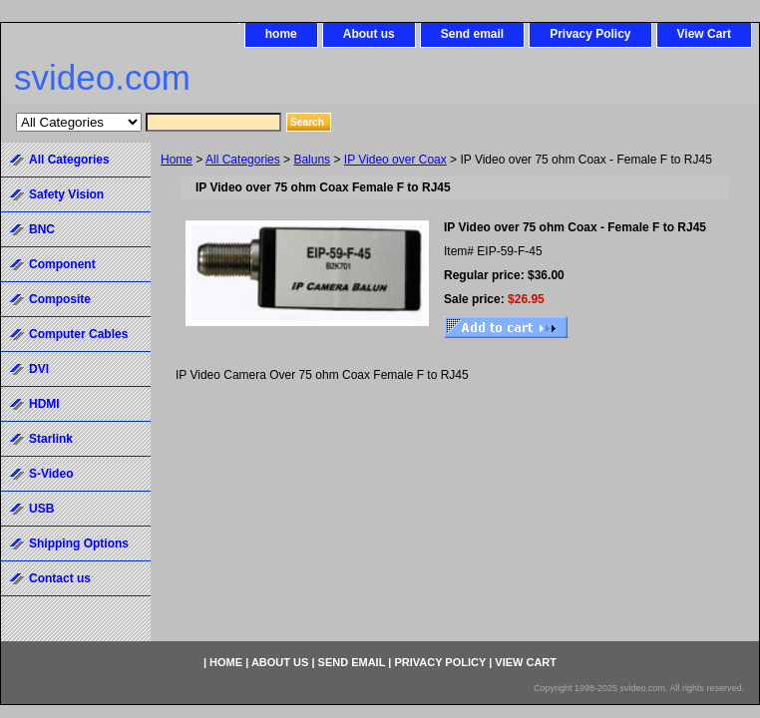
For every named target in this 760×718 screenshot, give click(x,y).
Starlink (51, 439)
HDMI (44, 404)
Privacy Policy (590, 34)
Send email (472, 34)
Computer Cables (78, 334)
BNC (42, 229)
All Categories (242, 160)
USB (41, 509)
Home (176, 160)
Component (62, 264)
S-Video (51, 474)
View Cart (704, 34)
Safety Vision (66, 194)
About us (369, 34)
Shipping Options (79, 543)
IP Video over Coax (395, 160)
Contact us (60, 578)
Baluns (311, 160)
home (281, 34)
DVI (39, 369)
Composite (60, 299)
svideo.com (102, 77)
